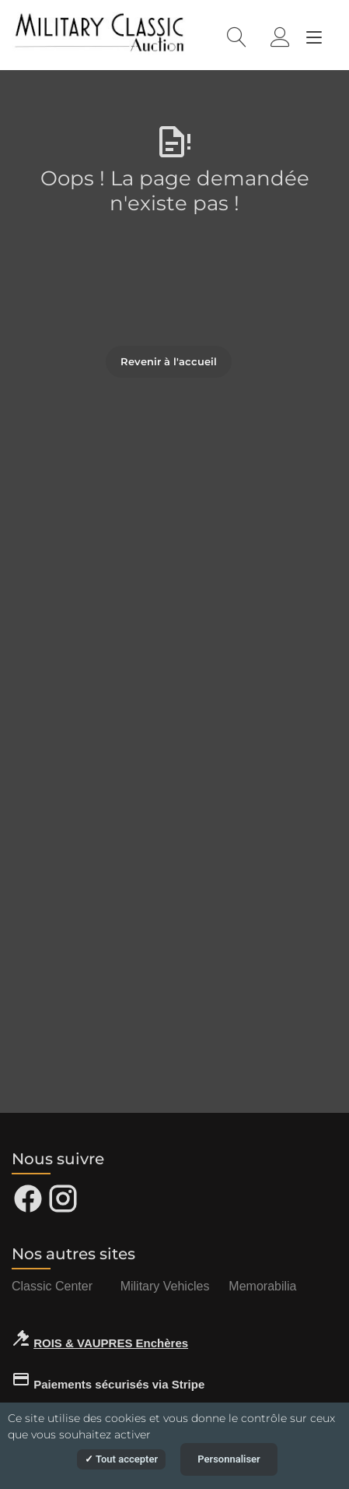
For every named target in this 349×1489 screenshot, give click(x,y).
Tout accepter (121, 1459)
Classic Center (52, 1286)
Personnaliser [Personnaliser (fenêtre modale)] (228, 1459)
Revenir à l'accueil (168, 361)
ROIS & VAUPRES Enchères (110, 1343)
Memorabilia (262, 1286)
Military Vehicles (165, 1286)
